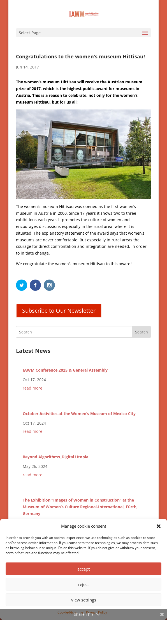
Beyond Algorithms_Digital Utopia (55, 456)
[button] (158, 526)
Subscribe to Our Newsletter (59, 310)
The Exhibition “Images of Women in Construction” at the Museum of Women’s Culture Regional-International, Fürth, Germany (80, 506)
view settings (83, 600)
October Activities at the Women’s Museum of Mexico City (79, 413)
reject (83, 584)
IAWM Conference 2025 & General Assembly (65, 370)
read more (32, 388)
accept (83, 569)
